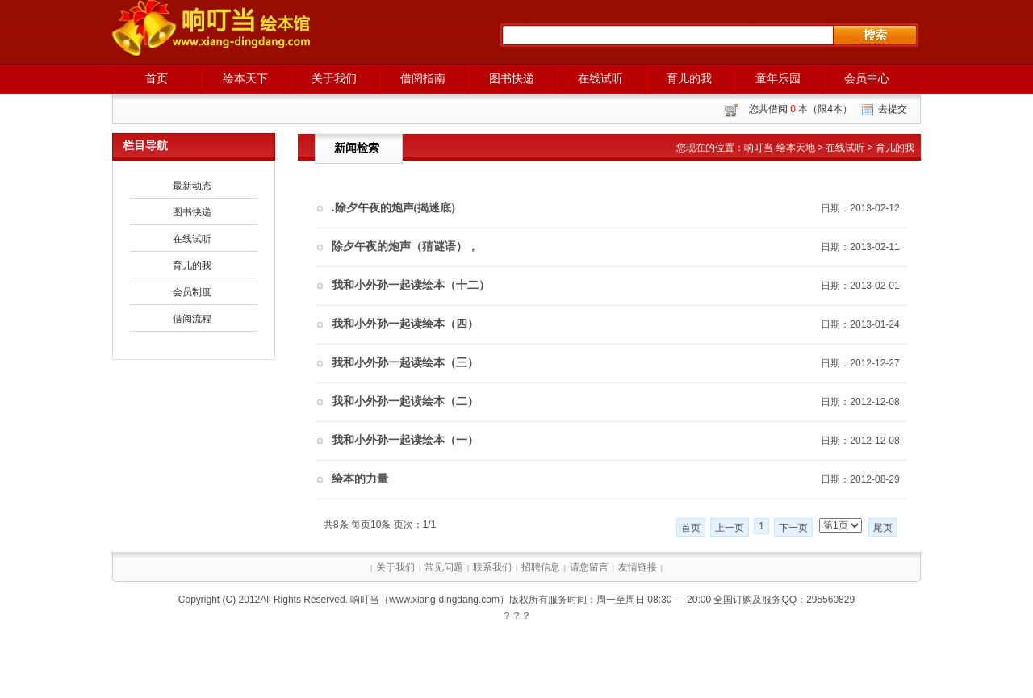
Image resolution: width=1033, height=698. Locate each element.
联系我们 (492, 567)
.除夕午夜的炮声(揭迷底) (393, 208)
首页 (156, 78)
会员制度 (192, 292)
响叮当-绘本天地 (779, 147)
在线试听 (600, 78)
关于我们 (334, 78)
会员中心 (866, 78)
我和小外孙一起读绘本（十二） (411, 285)
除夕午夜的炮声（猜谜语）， (405, 246)
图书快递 (511, 78)
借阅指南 (422, 78)
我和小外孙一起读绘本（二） (405, 401)
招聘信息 (540, 567)
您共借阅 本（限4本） (800, 109)
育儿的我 (689, 78)
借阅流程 (192, 318)
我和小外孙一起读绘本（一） (405, 440)
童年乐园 (778, 78)
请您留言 (589, 567)
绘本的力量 (360, 479)
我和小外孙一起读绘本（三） (405, 363)
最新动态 (192, 185)
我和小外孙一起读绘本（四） (405, 324)
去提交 (892, 109)
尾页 (883, 527)
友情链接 (637, 567)
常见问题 (443, 567)
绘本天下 (245, 78)
